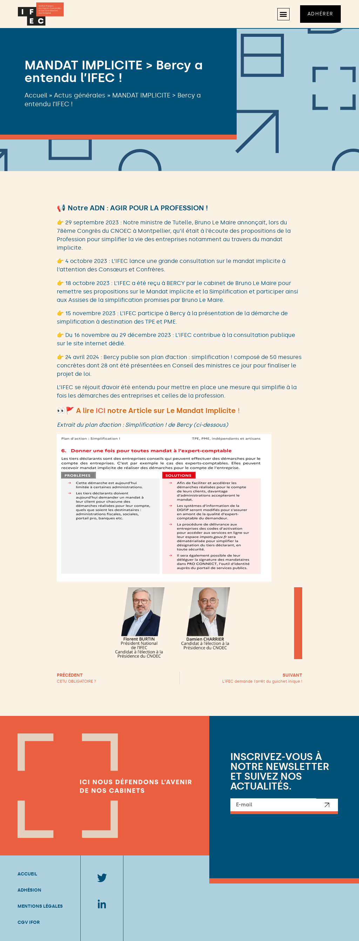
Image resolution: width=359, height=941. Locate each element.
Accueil (36, 95)
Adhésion (29, 890)
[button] (283, 14)
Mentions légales (40, 906)
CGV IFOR (29, 922)
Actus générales (80, 95)
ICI (101, 410)
